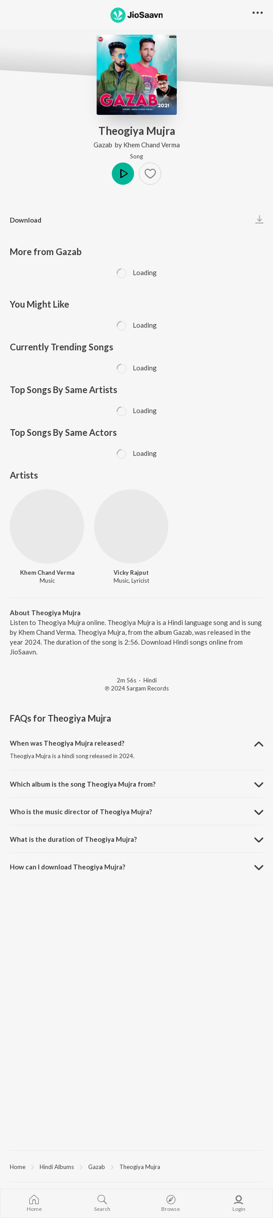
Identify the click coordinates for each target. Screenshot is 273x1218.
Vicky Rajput (131, 572)
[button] (150, 173)
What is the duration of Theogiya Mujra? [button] (73, 839)
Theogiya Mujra (139, 1166)
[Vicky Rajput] (131, 526)
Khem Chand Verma (151, 145)
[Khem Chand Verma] (47, 526)
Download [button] (25, 220)
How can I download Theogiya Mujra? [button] (67, 867)
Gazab (104, 145)
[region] (136, 1166)
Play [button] (123, 173)
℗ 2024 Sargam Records (137, 688)
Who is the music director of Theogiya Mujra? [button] (81, 812)
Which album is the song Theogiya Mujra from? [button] (82, 784)
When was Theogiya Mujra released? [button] (67, 743)
